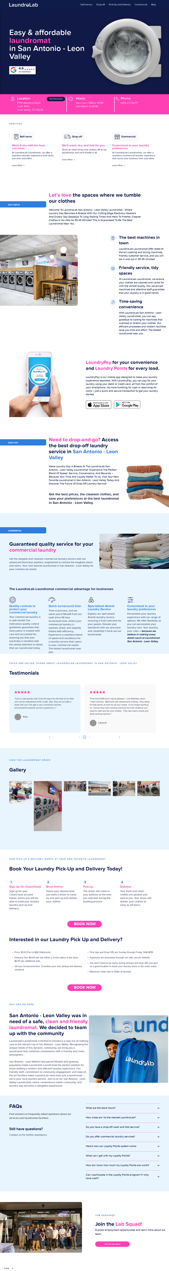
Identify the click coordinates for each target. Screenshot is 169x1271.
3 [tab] (89, 737)
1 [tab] (79, 737)
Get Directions (56, 99)
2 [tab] (84, 737)
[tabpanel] (45, 708)
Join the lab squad (112, 1244)
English (6, 1268)
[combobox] (9, 1268)
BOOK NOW (85, 924)
